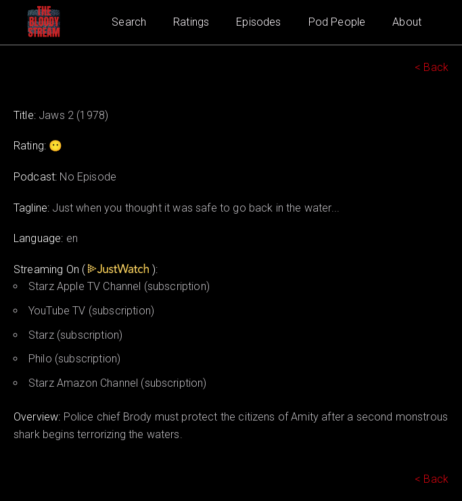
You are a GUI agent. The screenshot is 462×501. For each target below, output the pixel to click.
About (406, 22)
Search (129, 22)
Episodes (258, 22)
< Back (431, 67)
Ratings (191, 22)
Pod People (337, 22)
